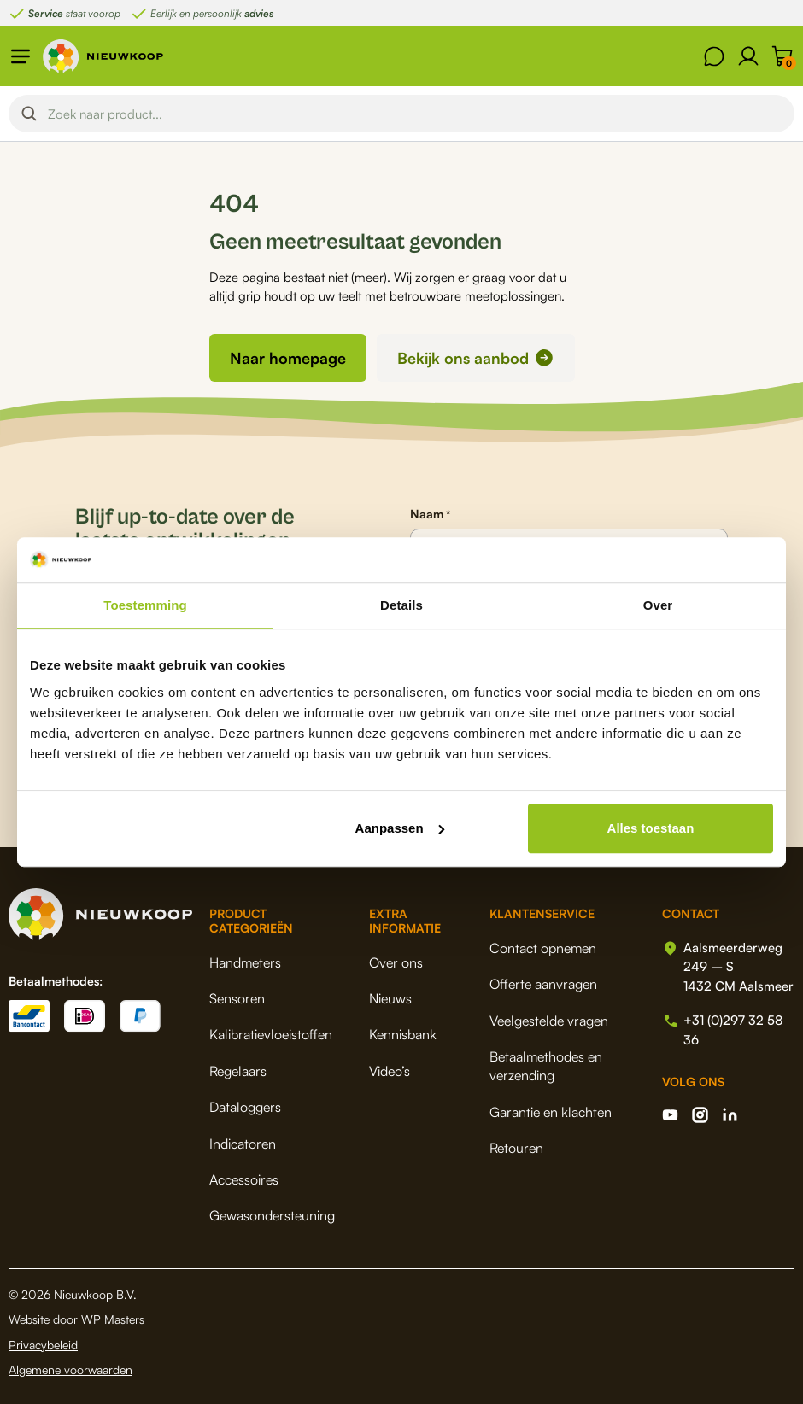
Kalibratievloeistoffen (270, 1034)
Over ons (396, 962)
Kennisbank (403, 1034)
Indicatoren (242, 1143)
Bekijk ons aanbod (463, 357)
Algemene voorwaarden (70, 1369)
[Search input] (416, 113)
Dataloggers (245, 1106)
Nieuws (390, 998)
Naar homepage (288, 357)
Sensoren (237, 998)
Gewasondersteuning (272, 1215)
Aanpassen (399, 828)
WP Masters (112, 1319)
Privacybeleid (43, 1344)
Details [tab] (401, 605)
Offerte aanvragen (543, 983)
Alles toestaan (651, 828)
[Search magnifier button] (29, 113)
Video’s (389, 1070)
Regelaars (238, 1070)
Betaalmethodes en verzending (545, 1066)
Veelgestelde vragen (548, 1020)
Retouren (516, 1147)
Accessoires (243, 1179)
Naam (430, 514)
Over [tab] (658, 605)
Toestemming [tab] (145, 605)
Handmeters (245, 962)
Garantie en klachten (550, 1111)
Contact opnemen (542, 947)
